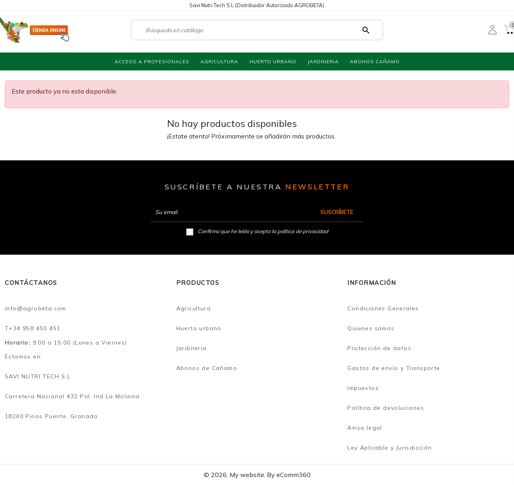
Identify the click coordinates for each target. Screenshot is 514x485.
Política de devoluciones (385, 407)
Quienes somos (370, 328)
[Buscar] (253, 30)
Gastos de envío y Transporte (393, 368)
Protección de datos (379, 348)
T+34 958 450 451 (32, 328)
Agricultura (193, 308)
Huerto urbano (199, 328)
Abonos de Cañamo (206, 368)
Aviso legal (364, 427)
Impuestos (363, 388)
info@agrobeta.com (35, 308)
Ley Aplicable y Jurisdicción (389, 447)
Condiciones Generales (383, 308)
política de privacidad (302, 231)
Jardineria (191, 348)
